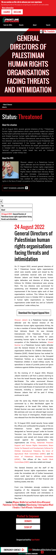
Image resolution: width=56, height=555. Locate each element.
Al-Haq (32, 443)
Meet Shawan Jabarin (14, 188)
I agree (6, 12)
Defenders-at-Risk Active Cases (42, 549)
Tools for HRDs (7, 25)
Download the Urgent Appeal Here (33, 312)
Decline (17, 12)
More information (8, 7)
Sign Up (28, 527)
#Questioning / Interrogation (37, 504)
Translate (51, 31)
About (3, 210)
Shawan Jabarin (21, 320)
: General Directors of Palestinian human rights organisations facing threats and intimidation (16, 216)
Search (48, 25)
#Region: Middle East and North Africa (27, 502)
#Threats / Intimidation (35, 507)
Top (2, 205)
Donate (21, 25)
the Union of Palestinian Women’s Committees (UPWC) (34, 456)
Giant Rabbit (35, 539)
